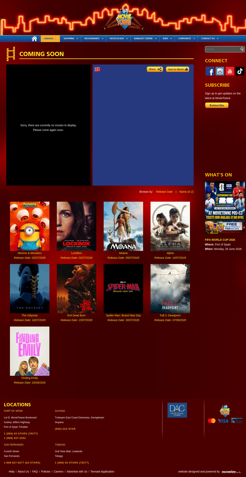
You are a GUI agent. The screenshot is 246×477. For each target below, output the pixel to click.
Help (11, 472)
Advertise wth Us (77, 472)
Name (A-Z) (186, 191)
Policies (45, 472)
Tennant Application (102, 472)
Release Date (164, 191)
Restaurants (94, 39)
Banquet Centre (145, 39)
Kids (167, 39)
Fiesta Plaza (119, 39)
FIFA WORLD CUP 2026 (220, 239)
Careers (58, 472)
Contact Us (210, 39)
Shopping (71, 39)
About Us (23, 472)
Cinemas (50, 39)
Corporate (186, 39)
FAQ (35, 472)
